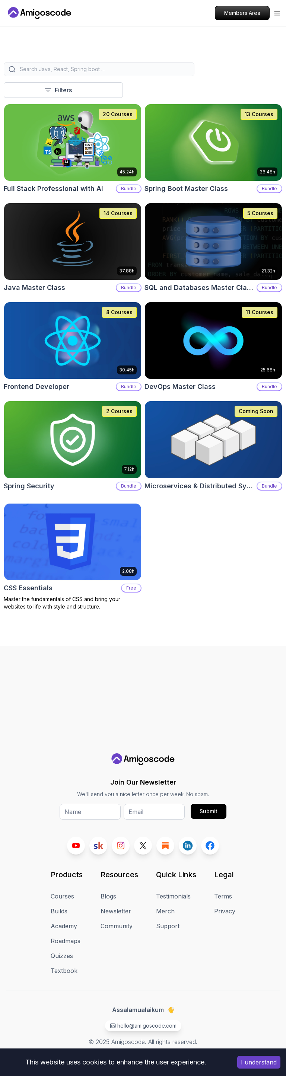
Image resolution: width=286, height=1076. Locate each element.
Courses (62, 896)
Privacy (224, 911)
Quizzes (62, 956)
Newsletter (116, 911)
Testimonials (173, 896)
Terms (223, 896)
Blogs (108, 896)
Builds (59, 911)
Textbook (64, 970)
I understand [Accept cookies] (259, 1062)
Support (167, 926)
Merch (165, 911)
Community (117, 926)
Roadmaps (65, 941)
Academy (64, 926)
